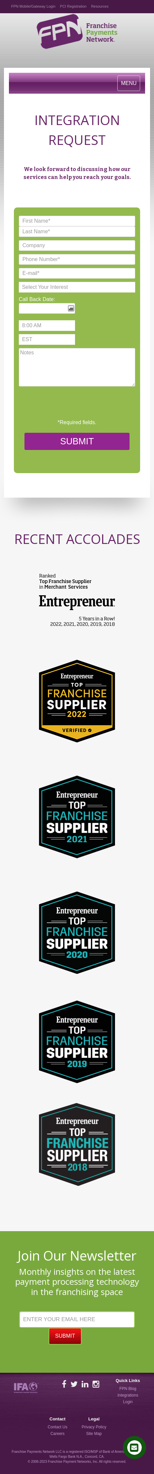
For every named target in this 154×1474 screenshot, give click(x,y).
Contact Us (57, 1427)
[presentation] (69, 403)
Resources (100, 6)
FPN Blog (127, 1388)
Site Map (94, 1433)
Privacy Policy (94, 1427)
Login (128, 1402)
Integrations (127, 1395)
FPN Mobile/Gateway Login (33, 6)
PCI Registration (73, 6)
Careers (58, 1433)
